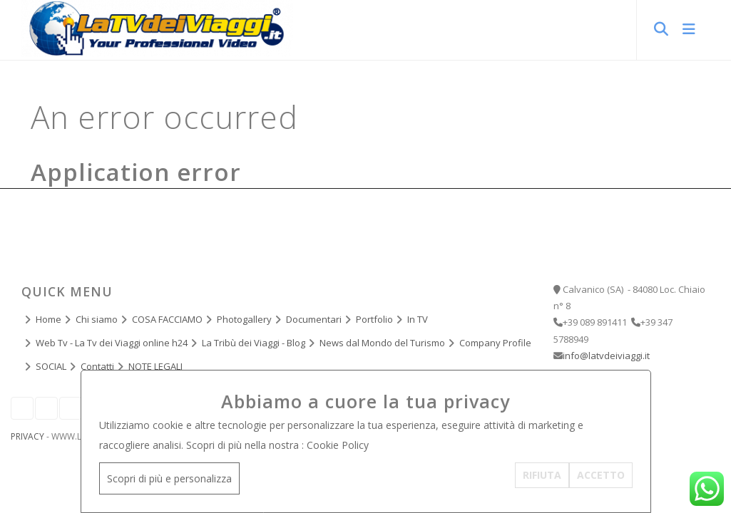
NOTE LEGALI (155, 366)
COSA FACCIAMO (167, 319)
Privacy (27, 436)
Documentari (314, 319)
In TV (417, 319)
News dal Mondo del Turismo (382, 342)
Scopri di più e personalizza (169, 478)
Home (48, 319)
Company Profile (495, 342)
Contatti (97, 366)
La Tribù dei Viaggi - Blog (253, 342)
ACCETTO (601, 475)
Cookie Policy (338, 445)
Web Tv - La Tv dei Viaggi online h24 (112, 342)
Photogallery (244, 319)
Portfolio (374, 319)
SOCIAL (51, 366)
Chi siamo (97, 319)
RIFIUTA (542, 475)
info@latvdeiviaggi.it (606, 355)
